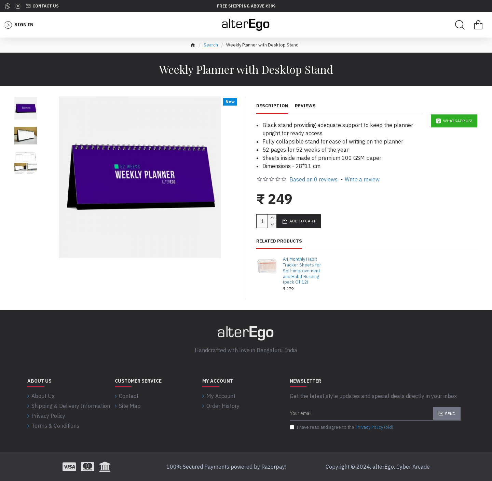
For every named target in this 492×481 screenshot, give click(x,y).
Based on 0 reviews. (314, 179)
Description (272, 106)
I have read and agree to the (342, 427)
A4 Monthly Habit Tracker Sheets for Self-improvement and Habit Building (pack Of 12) (302, 271)
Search (211, 45)
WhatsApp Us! (457, 120)
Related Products (279, 241)
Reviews (305, 106)
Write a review (362, 179)
